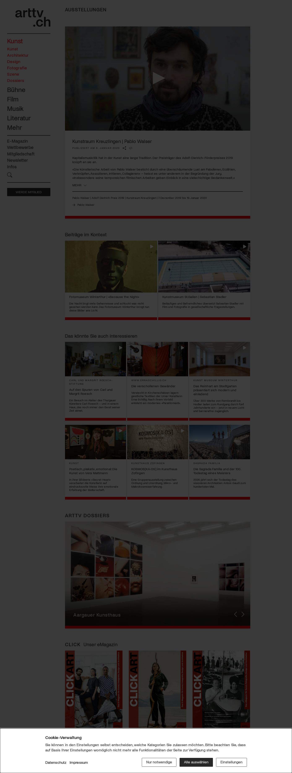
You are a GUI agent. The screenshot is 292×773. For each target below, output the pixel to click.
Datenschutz (55, 762)
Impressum (79, 762)
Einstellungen (231, 762)
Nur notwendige (159, 762)
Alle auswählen (196, 762)
